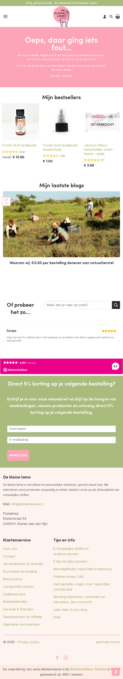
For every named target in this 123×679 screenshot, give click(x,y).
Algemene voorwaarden (21, 624)
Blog (56, 617)
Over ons (10, 549)
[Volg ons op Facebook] (57, 658)
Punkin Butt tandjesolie (19, 145)
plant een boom (108, 642)
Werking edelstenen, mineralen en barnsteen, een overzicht (79, 599)
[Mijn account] (105, 16)
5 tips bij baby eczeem (70, 561)
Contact (9, 556)
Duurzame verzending (20, 571)
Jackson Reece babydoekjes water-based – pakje (99, 149)
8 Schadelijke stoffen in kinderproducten (71, 551)
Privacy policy (29, 642)
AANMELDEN (18, 455)
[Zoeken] (111, 16)
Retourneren (12, 579)
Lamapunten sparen (18, 586)
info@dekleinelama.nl (27, 504)
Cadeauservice (14, 594)
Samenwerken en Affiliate (22, 617)
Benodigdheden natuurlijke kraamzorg (82, 569)
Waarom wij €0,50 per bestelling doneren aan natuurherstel (62, 262)
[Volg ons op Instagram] (66, 658)
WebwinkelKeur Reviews (88, 669)
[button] (5, 16)
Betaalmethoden (15, 602)
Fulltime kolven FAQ (68, 577)
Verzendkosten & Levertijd (23, 564)
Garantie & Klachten (18, 609)
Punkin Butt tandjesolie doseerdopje (60, 147)
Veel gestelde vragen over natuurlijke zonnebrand (81, 586)
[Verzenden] (116, 305)
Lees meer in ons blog (70, 610)
